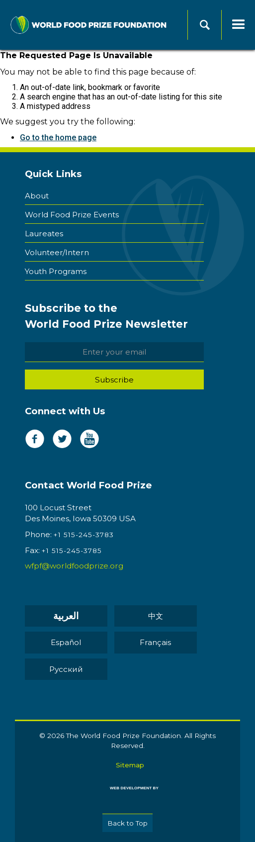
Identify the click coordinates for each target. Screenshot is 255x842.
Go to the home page (58, 137)
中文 (155, 616)
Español (66, 642)
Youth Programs (55, 271)
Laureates (44, 233)
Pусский (66, 669)
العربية (66, 616)
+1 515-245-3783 (84, 535)
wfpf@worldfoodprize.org (74, 565)
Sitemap (130, 765)
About (37, 195)
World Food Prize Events (72, 214)
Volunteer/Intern (57, 252)
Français (155, 642)
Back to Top (127, 823)
